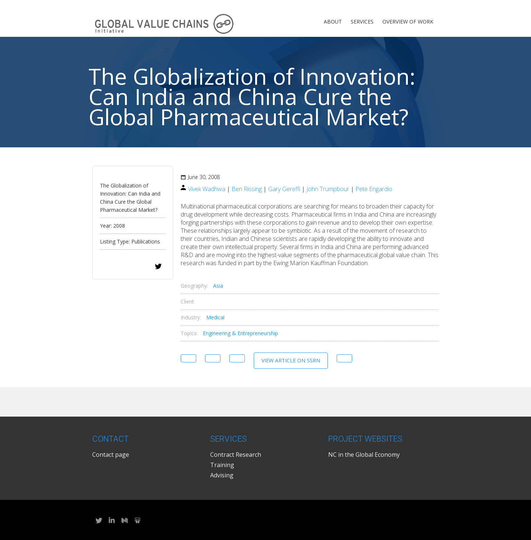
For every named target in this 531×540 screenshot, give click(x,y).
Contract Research (235, 454)
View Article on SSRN (290, 360)
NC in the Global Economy (364, 454)
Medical (215, 317)
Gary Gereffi (284, 189)
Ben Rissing (247, 189)
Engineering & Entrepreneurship (240, 333)
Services (362, 21)
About (333, 21)
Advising (221, 475)
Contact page (110, 454)
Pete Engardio (373, 189)
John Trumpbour (327, 189)
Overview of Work (407, 21)
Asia (218, 285)
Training (222, 465)
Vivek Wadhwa (206, 189)
